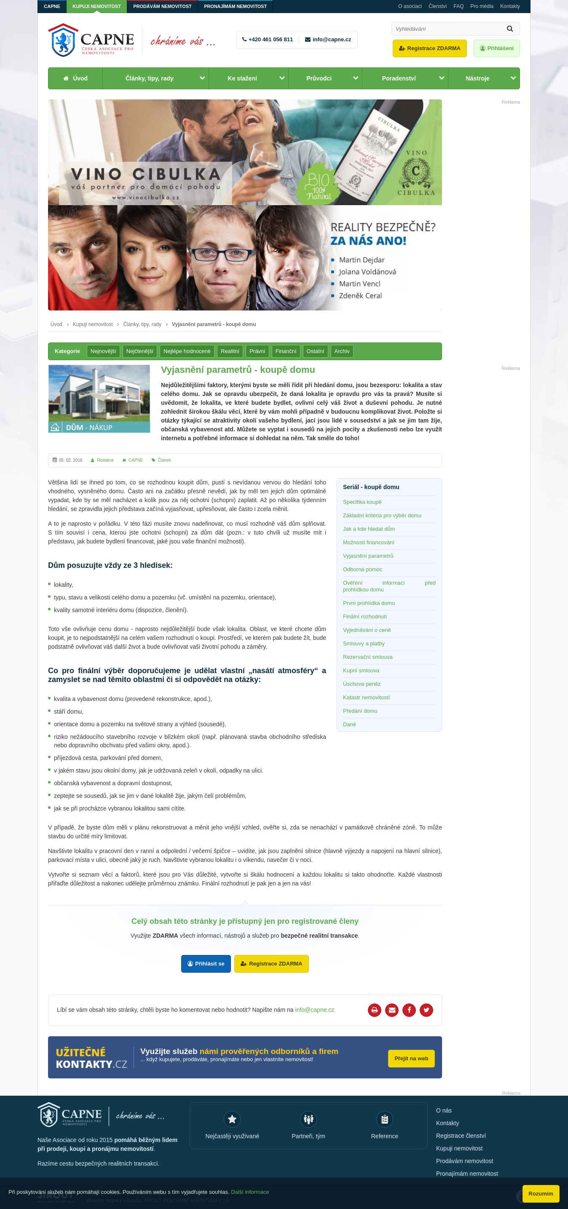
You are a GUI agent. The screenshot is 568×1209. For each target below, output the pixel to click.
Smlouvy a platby (364, 643)
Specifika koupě (362, 502)
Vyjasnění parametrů (368, 556)
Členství (438, 6)
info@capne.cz (332, 39)
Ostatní (315, 351)
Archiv (342, 351)
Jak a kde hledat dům (369, 529)
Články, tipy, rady (150, 78)
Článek (164, 460)
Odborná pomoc (362, 569)
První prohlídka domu (369, 603)
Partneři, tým (308, 1135)
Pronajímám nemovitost (239, 6)
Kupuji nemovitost (98, 6)
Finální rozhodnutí (365, 616)
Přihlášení (501, 48)
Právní (257, 351)
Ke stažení (242, 78)
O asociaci (410, 6)
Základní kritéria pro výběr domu (382, 515)
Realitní (230, 351)
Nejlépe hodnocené (187, 351)
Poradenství (399, 78)
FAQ (459, 6)
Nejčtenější (139, 351)
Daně (349, 724)
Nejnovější (103, 351)
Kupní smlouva (361, 670)
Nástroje (478, 78)
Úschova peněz (362, 684)
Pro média (482, 6)
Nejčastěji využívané (233, 1135)
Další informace (250, 1193)
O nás (444, 1109)
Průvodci (319, 78)
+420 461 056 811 (271, 39)
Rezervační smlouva (368, 657)
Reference (385, 1135)
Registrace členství (461, 1134)
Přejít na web (410, 1057)
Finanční (286, 351)
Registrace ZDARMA (434, 48)
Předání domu (360, 711)
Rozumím (541, 1193)
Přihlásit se (209, 963)
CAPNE (52, 6)
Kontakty (510, 6)
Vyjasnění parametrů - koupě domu (214, 324)
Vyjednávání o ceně (367, 630)
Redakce (105, 460)
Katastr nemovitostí (366, 697)
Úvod (80, 78)
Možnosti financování (368, 542)
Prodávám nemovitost (164, 6)
